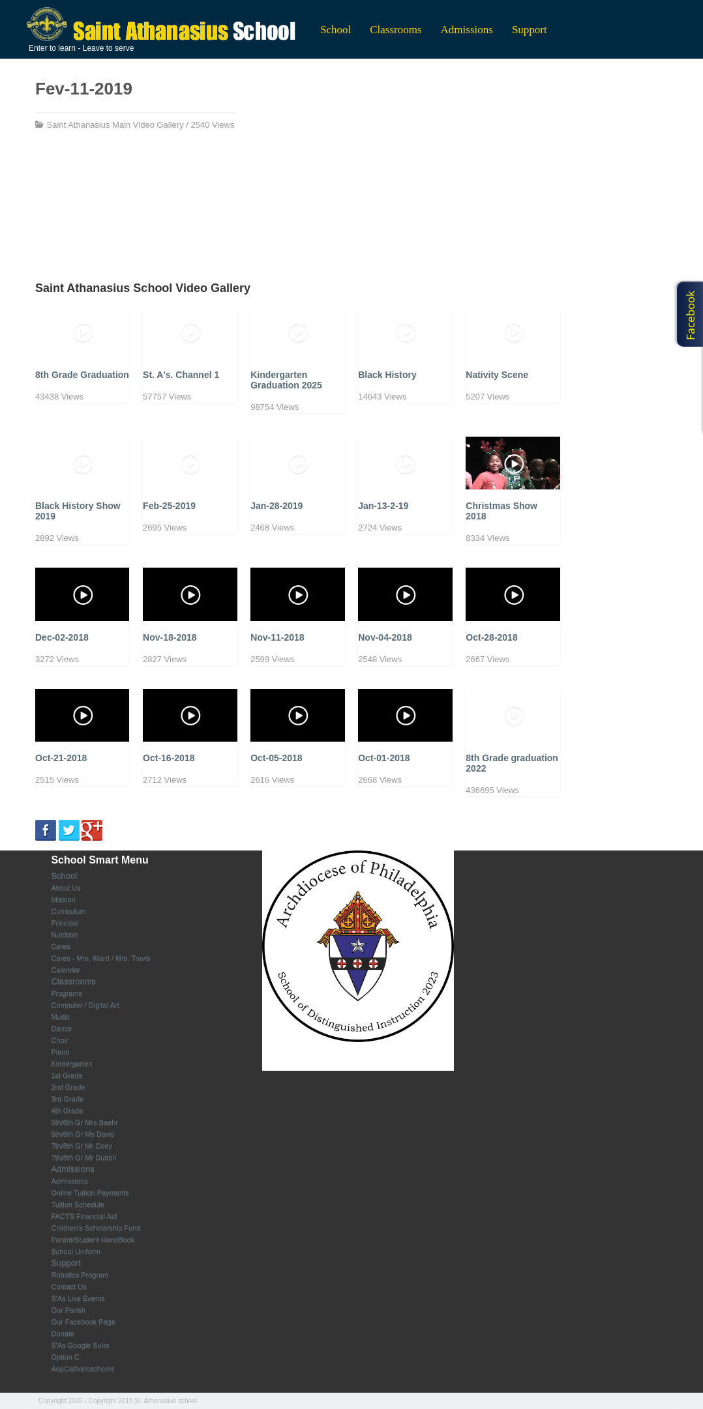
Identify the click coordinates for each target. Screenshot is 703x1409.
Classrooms (395, 29)
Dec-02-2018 (62, 637)
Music (60, 1017)
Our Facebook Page (83, 1322)
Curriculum (68, 911)
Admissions (467, 29)
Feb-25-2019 (169, 506)
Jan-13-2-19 (383, 506)
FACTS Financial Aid (84, 1216)
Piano (60, 1052)
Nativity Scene (497, 375)
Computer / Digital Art (85, 1005)
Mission (63, 899)
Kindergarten (71, 1064)
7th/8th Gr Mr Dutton (83, 1157)
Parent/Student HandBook (92, 1239)
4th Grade (67, 1110)
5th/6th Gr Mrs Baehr (84, 1122)
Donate (62, 1333)
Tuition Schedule (77, 1204)
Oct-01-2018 (384, 758)
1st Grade (66, 1075)
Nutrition (64, 934)
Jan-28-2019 (276, 506)
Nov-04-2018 (385, 637)
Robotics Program (79, 1275)
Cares (60, 946)
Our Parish (68, 1310)
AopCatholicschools (82, 1369)
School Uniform (75, 1251)
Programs (66, 993)
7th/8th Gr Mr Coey (81, 1146)
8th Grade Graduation (82, 375)
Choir (59, 1040)
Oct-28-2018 (491, 637)
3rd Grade (67, 1099)
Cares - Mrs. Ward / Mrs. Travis (100, 958)
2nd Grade (68, 1087)
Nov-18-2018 (170, 637)
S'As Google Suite (80, 1345)
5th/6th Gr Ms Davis (82, 1134)
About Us (65, 888)
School (335, 29)
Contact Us (68, 1286)
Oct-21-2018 (61, 758)
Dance (61, 1028)
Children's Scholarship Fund (95, 1228)
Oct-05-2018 (276, 758)
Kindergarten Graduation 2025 (286, 380)
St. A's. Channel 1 (181, 375)
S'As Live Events (77, 1298)
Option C (65, 1357)
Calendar (65, 970)
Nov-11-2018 (277, 637)
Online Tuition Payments (89, 1193)
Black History (387, 375)
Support (529, 29)
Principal (64, 923)
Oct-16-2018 (168, 758)
